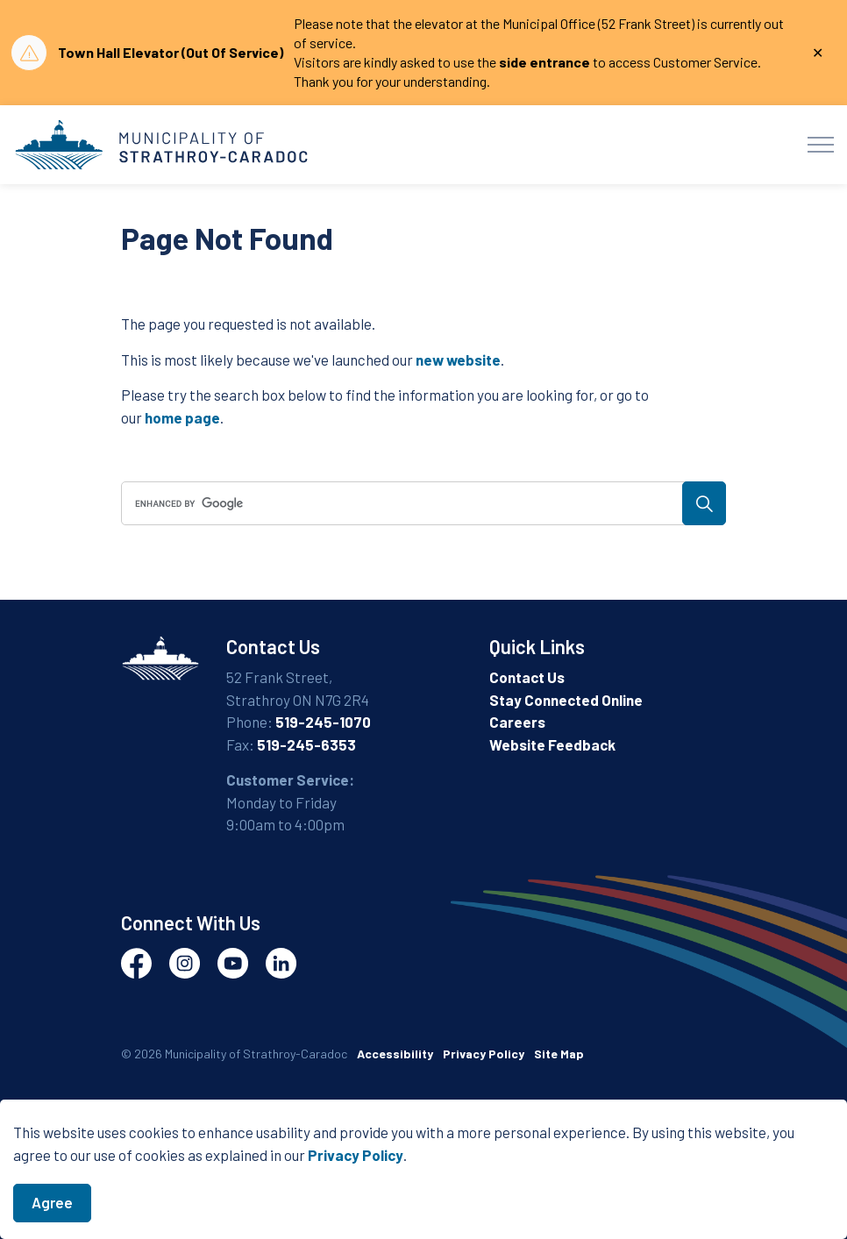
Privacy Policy (355, 1178)
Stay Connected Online (566, 700)
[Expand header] (820, 144)
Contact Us (527, 677)
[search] (420, 503)
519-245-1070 (323, 721)
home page (182, 417)
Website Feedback (552, 744)
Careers (517, 721)
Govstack (204, 1107)
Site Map (559, 1053)
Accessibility (395, 1053)
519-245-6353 (306, 744)
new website (458, 359)
